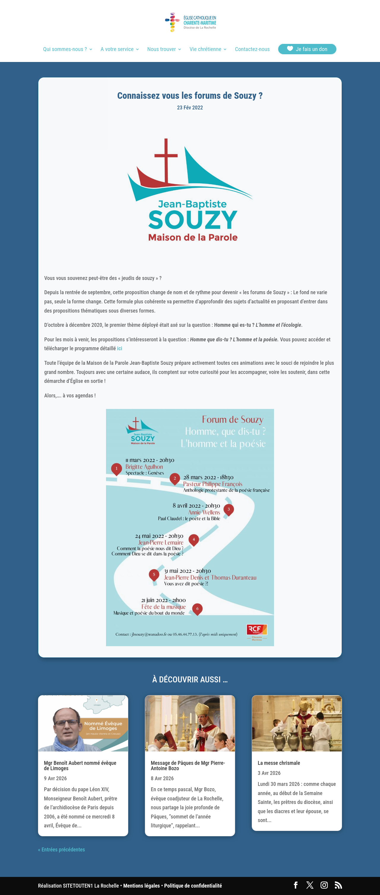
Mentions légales (141, 886)
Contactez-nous (252, 49)
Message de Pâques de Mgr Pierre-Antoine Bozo (188, 765)
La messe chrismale (279, 763)
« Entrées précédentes (61, 849)
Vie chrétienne (205, 49)
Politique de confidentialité (193, 886)
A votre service (117, 49)
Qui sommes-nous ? (65, 49)
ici (119, 348)
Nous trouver (161, 49)
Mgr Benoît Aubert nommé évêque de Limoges (80, 765)
